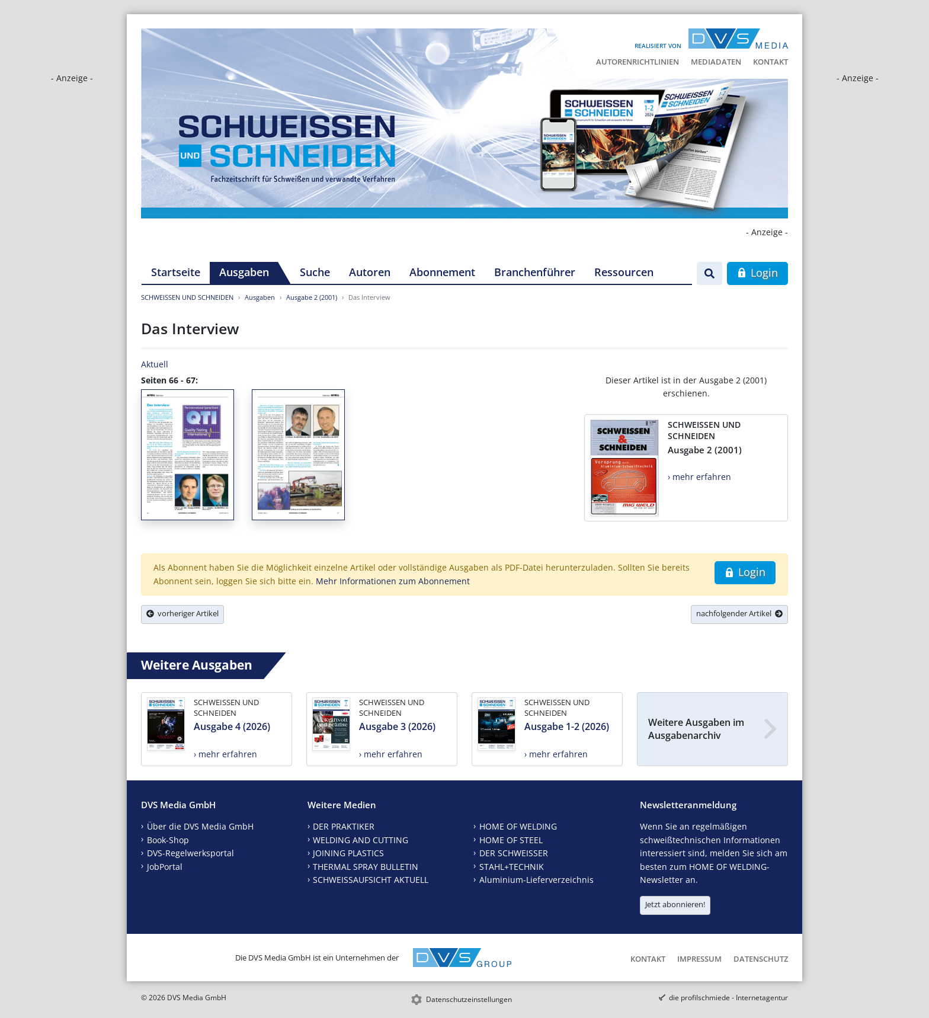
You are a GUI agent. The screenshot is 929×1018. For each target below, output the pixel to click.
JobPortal (164, 866)
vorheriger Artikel (182, 613)
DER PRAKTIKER (343, 826)
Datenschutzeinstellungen (469, 999)
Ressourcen (623, 272)
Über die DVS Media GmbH (200, 826)
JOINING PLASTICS (348, 853)
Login (757, 272)
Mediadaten (716, 61)
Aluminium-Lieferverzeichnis (536, 879)
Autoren (369, 272)
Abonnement (442, 272)
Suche (315, 272)
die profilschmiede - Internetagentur (728, 998)
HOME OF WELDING (518, 826)
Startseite (175, 272)
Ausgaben (244, 272)
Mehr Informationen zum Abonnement (393, 581)
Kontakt (770, 61)
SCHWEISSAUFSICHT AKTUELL (370, 879)
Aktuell (154, 364)
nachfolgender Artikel (739, 613)
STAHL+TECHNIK (511, 866)
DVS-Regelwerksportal (190, 853)
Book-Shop (168, 840)
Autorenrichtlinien (637, 61)
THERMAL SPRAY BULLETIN (365, 866)
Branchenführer (534, 272)
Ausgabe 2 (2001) (311, 297)
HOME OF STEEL (511, 840)
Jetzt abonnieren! (675, 904)
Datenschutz (760, 958)
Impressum (699, 958)
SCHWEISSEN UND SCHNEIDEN (187, 297)
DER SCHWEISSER (513, 853)
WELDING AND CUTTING (360, 840)
